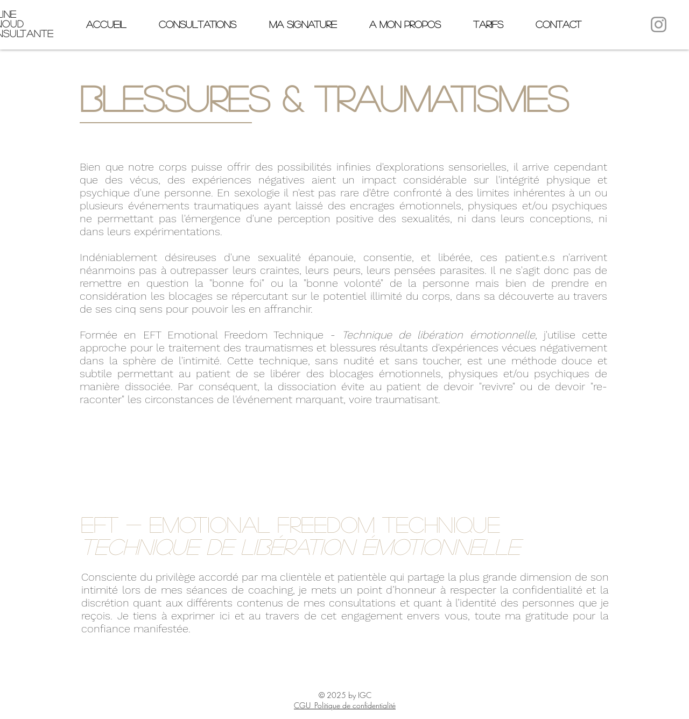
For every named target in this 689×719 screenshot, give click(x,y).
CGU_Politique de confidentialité (345, 705)
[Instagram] (658, 24)
